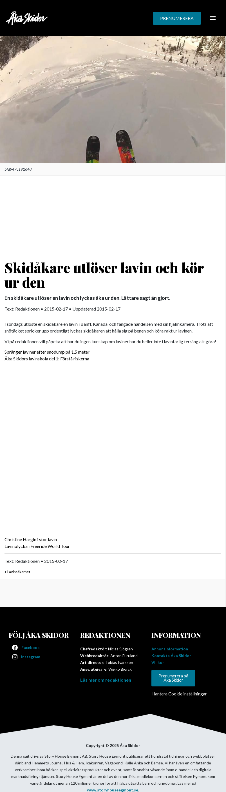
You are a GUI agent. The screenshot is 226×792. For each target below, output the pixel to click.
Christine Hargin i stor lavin (31, 539)
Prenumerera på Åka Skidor (173, 677)
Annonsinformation (169, 648)
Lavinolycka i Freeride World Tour (37, 546)
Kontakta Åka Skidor (171, 655)
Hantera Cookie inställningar (179, 693)
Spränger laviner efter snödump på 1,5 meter (47, 351)
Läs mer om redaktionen (105, 679)
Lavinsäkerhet (18, 572)
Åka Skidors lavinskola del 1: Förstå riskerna (47, 358)
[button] (177, 18)
